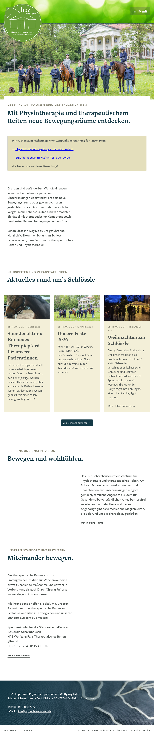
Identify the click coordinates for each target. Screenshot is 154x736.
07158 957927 (26, 707)
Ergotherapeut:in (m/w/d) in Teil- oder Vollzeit (43, 157)
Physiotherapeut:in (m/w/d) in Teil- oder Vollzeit (44, 149)
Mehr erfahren (92, 523)
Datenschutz (26, 730)
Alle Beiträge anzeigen (77, 423)
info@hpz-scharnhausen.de (34, 711)
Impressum (10, 730)
